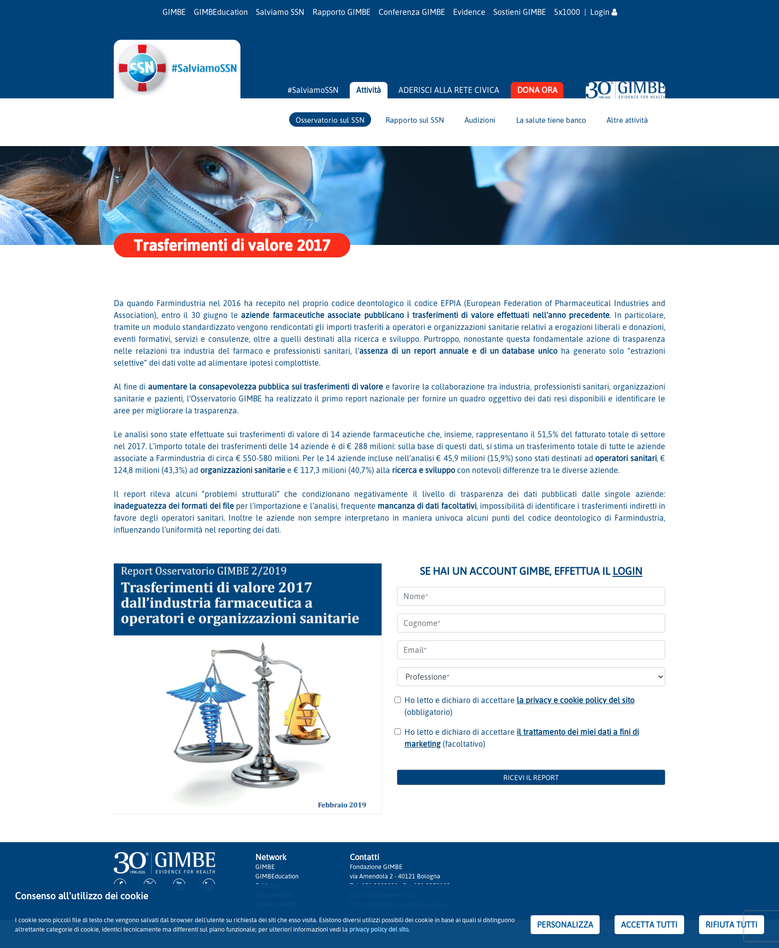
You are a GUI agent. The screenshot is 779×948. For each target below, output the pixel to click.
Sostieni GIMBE (519, 12)
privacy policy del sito (378, 929)
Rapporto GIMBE (341, 12)
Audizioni (480, 120)
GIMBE (174, 12)
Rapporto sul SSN (415, 120)
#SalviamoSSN (313, 90)
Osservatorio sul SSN (330, 120)
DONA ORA (537, 90)
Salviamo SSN (280, 12)
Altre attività (627, 120)
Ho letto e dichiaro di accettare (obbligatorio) (519, 706)
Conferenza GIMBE (412, 12)
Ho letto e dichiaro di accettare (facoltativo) (521, 738)
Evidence (469, 12)
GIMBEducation (221, 12)
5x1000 (567, 12)
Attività (368, 90)
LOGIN (627, 570)
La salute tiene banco (551, 120)
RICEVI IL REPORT (531, 777)
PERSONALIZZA (565, 925)
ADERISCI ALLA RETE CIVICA (448, 90)
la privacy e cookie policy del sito (575, 700)
